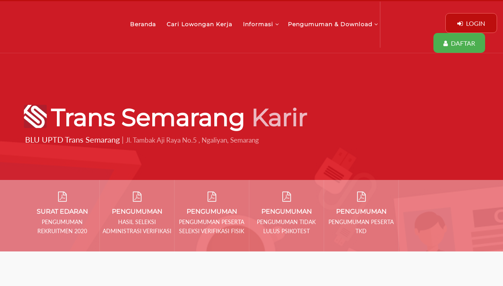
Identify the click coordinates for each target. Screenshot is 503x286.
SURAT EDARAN (62, 211)
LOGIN (471, 23)
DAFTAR (459, 43)
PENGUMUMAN (137, 211)
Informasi (261, 24)
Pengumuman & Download (333, 24)
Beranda (144, 24)
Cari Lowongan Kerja (200, 24)
